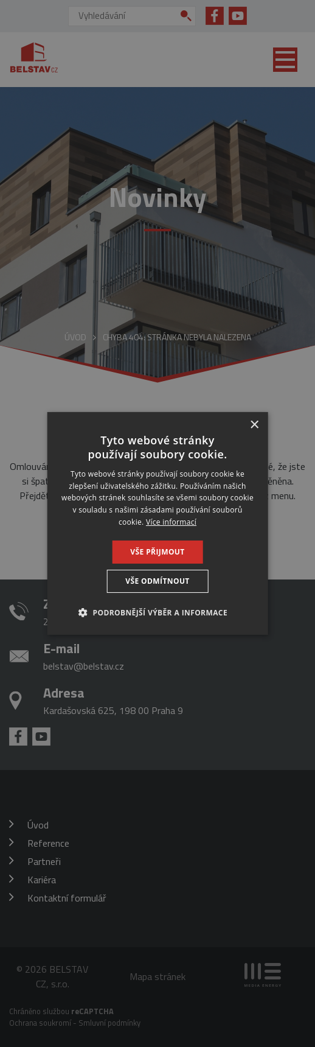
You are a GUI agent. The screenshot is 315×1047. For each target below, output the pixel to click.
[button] (157, 612)
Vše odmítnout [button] (157, 581)
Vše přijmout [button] (157, 552)
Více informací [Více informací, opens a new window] (171, 522)
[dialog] (157, 523)
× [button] (253, 425)
